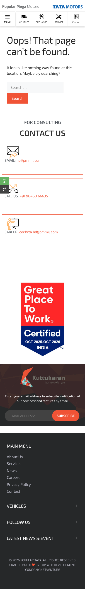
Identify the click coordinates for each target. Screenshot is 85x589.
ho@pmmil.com (29, 160)
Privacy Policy (19, 484)
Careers (13, 477)
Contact (13, 491)
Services (14, 463)
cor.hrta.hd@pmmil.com (38, 232)
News (12, 470)
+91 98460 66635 (34, 196)
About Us (15, 456)
